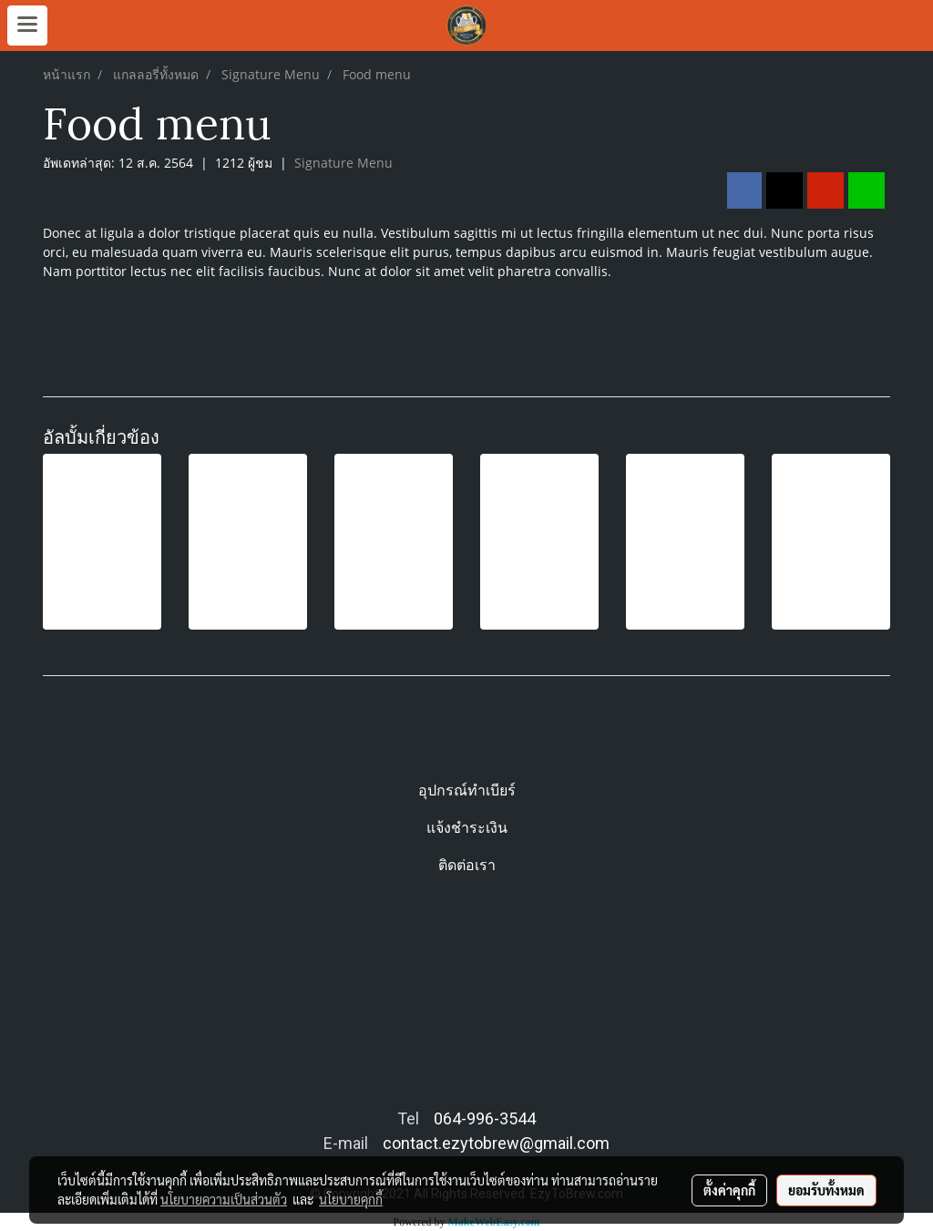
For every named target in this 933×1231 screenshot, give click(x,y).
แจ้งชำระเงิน (467, 827)
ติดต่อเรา (467, 865)
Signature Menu (343, 162)
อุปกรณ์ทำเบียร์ (467, 790)
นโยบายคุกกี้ (351, 1199)
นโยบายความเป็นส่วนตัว (223, 1199)
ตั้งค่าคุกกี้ (729, 1190)
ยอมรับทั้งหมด (826, 1190)
